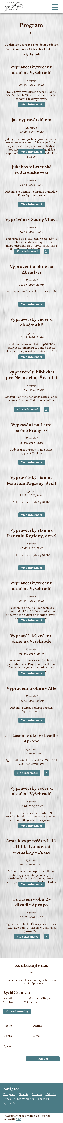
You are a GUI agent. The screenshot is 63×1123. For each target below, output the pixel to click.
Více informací (31, 104)
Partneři (43, 1098)
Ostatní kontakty (17, 1011)
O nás (7, 1098)
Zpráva (7, 1046)
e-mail (37, 1035)
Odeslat (43, 1058)
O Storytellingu (24, 1098)
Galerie (24, 1094)
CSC (18, 1119)
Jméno (7, 1025)
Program (9, 1094)
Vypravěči (10, 1103)
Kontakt (37, 1094)
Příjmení (37, 1025)
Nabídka (51, 1094)
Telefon (7, 1035)
